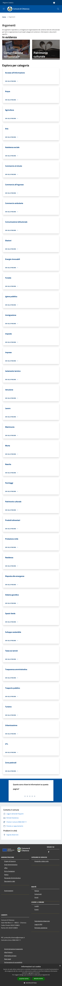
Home (4, 17)
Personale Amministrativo (12, 878)
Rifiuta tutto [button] (38, 978)
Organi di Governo (10, 861)
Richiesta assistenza (41, 928)
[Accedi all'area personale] (54, 2)
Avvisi (36, 897)
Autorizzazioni (8, 891)
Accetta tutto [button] (24, 979)
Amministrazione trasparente (13, 949)
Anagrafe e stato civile (42, 861)
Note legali (7, 959)
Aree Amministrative (10, 864)
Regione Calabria (8, 2)
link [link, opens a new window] (49, 975)
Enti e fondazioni (9, 871)
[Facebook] (49, 852)
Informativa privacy (10, 956)
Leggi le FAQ (38, 924)
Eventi (37, 909)
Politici (6, 874)
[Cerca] (58, 9)
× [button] (60, 966)
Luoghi (37, 906)
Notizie (37, 891)
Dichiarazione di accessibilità (13, 962)
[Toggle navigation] (4, 9)
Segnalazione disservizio (42, 921)
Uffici (5, 868)
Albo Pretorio (8, 952)
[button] (31, 983)
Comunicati (38, 894)
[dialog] (31, 975)
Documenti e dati (9, 881)
